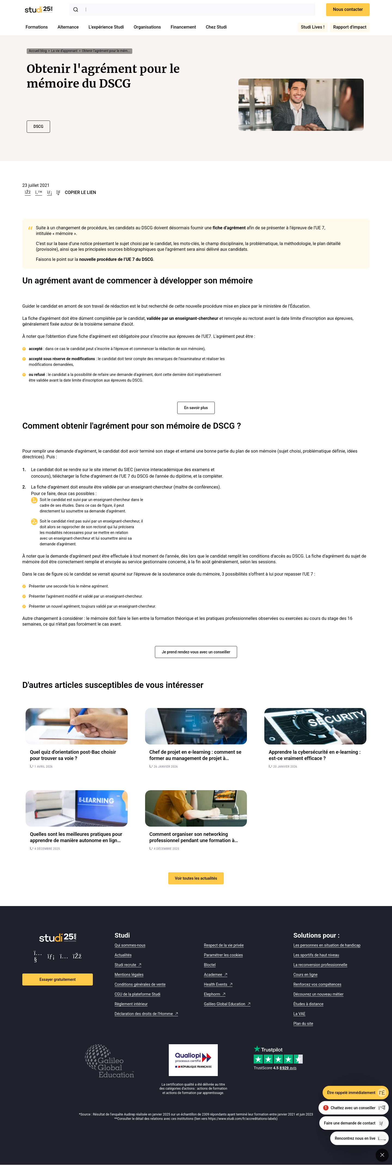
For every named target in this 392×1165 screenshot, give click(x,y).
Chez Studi (216, 27)
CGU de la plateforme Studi (137, 994)
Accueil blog (38, 51)
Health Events (215, 984)
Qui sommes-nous (130, 945)
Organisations (147, 27)
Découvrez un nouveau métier (318, 994)
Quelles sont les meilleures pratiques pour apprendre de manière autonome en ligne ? (76, 840)
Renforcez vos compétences (317, 984)
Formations (37, 27)
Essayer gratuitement (57, 979)
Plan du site (303, 1023)
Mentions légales (129, 974)
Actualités (123, 955)
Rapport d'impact (349, 27)
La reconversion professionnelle (320, 965)
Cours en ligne (305, 974)
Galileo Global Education (224, 1004)
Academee (213, 974)
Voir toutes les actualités (196, 878)
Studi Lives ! (312, 27)
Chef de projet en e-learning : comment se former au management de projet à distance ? (195, 758)
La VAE (299, 1014)
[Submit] (76, 10)
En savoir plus (196, 408)
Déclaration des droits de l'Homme (144, 1014)
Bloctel (210, 965)
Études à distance (308, 1004)
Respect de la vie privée (224, 945)
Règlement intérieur (131, 1004)
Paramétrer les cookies (223, 955)
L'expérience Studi (106, 27)
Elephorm (212, 994)
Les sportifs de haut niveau (316, 955)
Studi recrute (125, 965)
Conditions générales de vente (140, 984)
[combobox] (192, 10)
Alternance (68, 27)
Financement (183, 27)
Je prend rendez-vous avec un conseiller (196, 652)
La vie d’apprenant (64, 51)
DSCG (38, 126)
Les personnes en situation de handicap (327, 945)
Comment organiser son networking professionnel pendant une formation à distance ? (192, 840)
